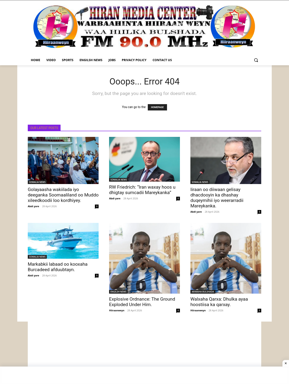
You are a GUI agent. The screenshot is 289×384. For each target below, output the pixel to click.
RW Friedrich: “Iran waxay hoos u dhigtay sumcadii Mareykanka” (142, 189)
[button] (256, 60)
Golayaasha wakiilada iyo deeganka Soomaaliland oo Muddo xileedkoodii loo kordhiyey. (63, 195)
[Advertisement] (144, 352)
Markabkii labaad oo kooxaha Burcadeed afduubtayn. (57, 267)
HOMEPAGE (157, 107)
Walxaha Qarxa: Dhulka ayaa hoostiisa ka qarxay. (219, 301)
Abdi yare (33, 206)
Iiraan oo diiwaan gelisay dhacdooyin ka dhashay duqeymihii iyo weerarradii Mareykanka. (216, 197)
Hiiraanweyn (116, 310)
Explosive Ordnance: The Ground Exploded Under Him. (142, 301)
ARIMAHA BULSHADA (203, 291)
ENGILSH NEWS (118, 291)
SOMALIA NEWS (37, 182)
